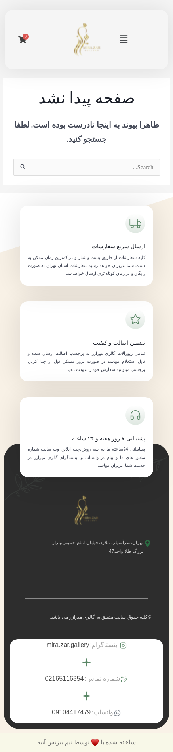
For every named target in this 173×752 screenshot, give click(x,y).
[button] (123, 39)
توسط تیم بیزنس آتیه (63, 742)
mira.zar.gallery (67, 645)
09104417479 (71, 712)
